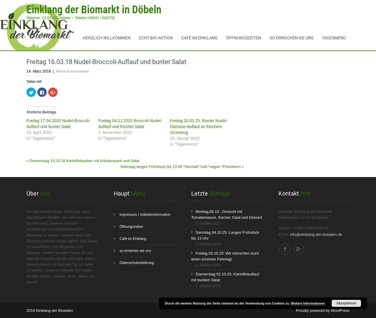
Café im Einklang (199, 38)
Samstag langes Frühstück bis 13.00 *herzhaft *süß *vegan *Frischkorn (180, 166)
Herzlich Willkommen (106, 38)
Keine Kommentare (72, 71)
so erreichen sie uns (291, 38)
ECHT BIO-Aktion (156, 38)
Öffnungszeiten (243, 38)
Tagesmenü (334, 38)
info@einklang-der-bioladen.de (316, 234)
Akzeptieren (346, 303)
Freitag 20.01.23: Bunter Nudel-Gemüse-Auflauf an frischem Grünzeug (198, 126)
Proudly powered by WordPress (323, 310)
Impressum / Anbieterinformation (145, 215)
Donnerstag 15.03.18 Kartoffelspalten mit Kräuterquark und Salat (84, 161)
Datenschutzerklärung (137, 263)
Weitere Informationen (308, 303)
